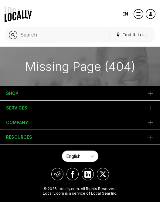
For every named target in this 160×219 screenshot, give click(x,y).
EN (125, 13)
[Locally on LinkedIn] (88, 174)
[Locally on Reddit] (57, 174)
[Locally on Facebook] (72, 174)
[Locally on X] (103, 174)
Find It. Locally (134, 34)
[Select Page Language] (80, 156)
